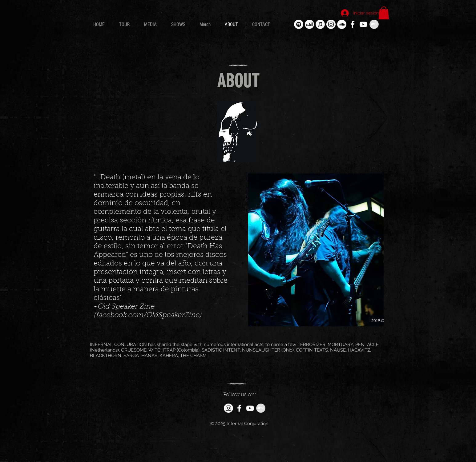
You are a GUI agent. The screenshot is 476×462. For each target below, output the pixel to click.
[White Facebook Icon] (352, 24)
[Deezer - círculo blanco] (309, 24)
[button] (383, 12)
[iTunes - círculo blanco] (320, 24)
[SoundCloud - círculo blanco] (341, 24)
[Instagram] (331, 24)
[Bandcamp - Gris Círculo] (374, 24)
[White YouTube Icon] (363, 24)
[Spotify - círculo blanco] (298, 24)
